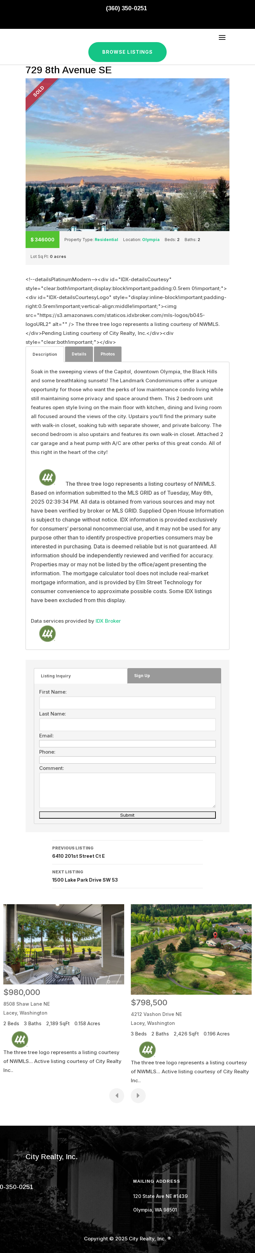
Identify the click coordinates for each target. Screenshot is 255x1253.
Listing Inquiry (56, 675)
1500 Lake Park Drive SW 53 (127, 875)
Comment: (51, 768)
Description (45, 354)
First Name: (53, 692)
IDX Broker (108, 621)
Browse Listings (127, 52)
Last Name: (52, 714)
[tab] (45, 354)
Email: (46, 735)
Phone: (47, 752)
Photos (108, 353)
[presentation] (116, 1095)
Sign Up (142, 675)
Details (79, 353)
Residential (106, 239)
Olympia (151, 239)
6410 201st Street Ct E (127, 851)
